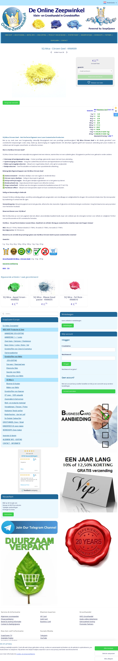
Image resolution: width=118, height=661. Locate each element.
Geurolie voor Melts (13, 372)
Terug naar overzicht (11, 103)
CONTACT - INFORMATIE (11, 443)
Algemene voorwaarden (10, 616)
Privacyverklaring (7, 619)
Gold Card (44, 619)
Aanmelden (8, 514)
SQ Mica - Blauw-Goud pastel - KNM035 (44, 298)
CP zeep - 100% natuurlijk (14, 395)
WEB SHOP (8, 35)
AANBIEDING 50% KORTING (14, 333)
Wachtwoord (66, 354)
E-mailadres (66, 346)
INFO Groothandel (86, 616)
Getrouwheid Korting (87, 621)
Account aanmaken (69, 391)
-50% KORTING (11, 360)
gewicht (81, 67)
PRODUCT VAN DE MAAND (57, 35)
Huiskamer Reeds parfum (14, 411)
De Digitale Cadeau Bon (13, 418)
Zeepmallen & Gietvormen (14, 399)
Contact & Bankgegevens (10, 624)
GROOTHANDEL (19, 35)
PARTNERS (108, 35)
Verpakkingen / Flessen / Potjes (16, 407)
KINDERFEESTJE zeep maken (13, 426)
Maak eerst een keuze (95, 77)
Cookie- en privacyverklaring (32, 656)
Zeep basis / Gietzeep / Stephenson (18, 341)
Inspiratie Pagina (7, 638)
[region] (44, 653)
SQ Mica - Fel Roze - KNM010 (73, 298)
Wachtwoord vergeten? (69, 369)
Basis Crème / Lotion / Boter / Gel (17, 345)
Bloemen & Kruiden (13, 384)
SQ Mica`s (10, 380)
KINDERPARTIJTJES (86, 35)
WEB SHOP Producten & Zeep (13, 329)
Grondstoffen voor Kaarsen (14, 391)
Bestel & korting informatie (11, 621)
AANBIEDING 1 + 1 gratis (13, 337)
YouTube (43, 638)
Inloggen (66, 364)
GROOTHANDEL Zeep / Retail (13, 422)
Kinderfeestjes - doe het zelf (15, 414)
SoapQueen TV (6, 635)
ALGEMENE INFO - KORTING (12, 439)
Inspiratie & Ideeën (9, 436)
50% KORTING (41, 35)
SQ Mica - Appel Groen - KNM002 (15, 298)
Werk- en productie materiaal (15, 403)
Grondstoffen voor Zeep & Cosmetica (18, 349)
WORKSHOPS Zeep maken (12, 430)
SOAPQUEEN (55, 40)
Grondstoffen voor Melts (13, 356)
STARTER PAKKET (73, 35)
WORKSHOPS (98, 35)
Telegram (43, 635)
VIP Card (43, 616)
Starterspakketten (11, 353)
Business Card (45, 621)
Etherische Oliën (12, 368)
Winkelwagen (67, 325)
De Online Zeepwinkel (10, 326)
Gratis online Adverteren (88, 619)
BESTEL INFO (31, 35)
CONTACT (64, 40)
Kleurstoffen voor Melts (14, 376)
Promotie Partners (86, 624)
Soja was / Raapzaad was (15, 364)
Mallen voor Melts (12, 387)
